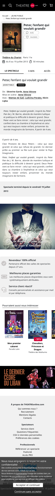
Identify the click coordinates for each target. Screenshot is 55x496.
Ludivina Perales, (33, 97)
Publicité (27, 452)
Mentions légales (27, 414)
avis (30, 33)
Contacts (27, 418)
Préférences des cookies (27, 438)
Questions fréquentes (27, 431)
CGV (15, 435)
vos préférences (19, 476)
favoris (31, 37)
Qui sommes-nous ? (27, 408)
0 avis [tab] (31, 71)
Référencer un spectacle (27, 448)
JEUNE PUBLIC (8, 85)
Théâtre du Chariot (11, 57)
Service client (27, 428)
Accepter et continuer (28, 485)
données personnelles (31, 435)
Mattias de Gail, (16, 97)
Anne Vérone (29, 91)
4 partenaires (21, 473)
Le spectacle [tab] (12, 70)
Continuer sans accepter (28, 491)
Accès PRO (27, 455)
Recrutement (27, 411)
